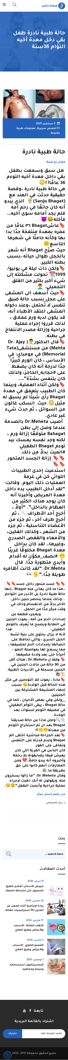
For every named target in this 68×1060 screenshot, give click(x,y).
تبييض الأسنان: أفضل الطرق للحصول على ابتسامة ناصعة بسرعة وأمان (25, 891)
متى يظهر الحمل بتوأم (51, 794)
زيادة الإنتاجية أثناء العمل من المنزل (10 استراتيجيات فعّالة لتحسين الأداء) (25, 910)
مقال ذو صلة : (55, 162)
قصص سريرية (46, 128)
